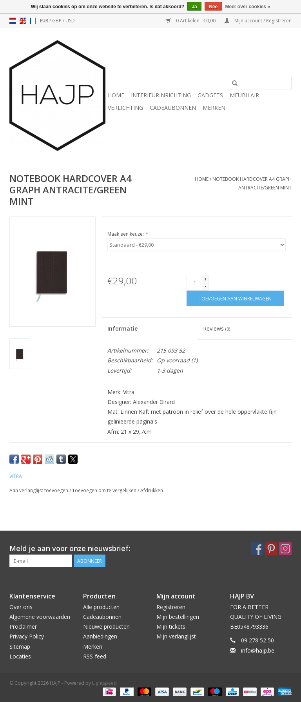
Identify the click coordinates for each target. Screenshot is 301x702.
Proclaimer (23, 626)
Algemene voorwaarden (39, 616)
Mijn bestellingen (177, 616)
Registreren (170, 607)
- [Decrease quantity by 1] (205, 286)
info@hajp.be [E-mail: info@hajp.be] (257, 650)
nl (12, 21)
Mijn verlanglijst (176, 636)
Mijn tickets (170, 626)
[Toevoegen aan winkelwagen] (235, 298)
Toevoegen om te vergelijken (105, 490)
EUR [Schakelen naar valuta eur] (44, 20)
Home (116, 95)
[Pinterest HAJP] (271, 548)
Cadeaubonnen (173, 107)
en (23, 21)
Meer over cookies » (247, 6)
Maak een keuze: (127, 234)
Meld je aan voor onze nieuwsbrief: (69, 548)
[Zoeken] (260, 83)
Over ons (21, 607)
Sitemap (19, 646)
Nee (213, 6)
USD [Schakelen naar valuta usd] (70, 20)
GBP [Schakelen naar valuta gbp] (57, 20)
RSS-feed (94, 656)
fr (33, 21)
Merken (214, 107)
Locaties (20, 656)
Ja (194, 6)
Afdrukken (151, 490)
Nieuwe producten (106, 626)
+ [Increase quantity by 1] (205, 279)
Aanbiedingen (100, 636)
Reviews (216, 328)
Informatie (122, 328)
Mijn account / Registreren (258, 20)
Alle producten (101, 607)
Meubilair (244, 95)
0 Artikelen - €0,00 (191, 20)
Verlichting (125, 107)
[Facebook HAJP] (257, 548)
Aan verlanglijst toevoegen (39, 490)
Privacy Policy (26, 636)
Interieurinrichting (161, 95)
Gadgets (210, 95)
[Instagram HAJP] (285, 548)
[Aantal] (194, 283)
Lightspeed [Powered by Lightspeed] (104, 683)
